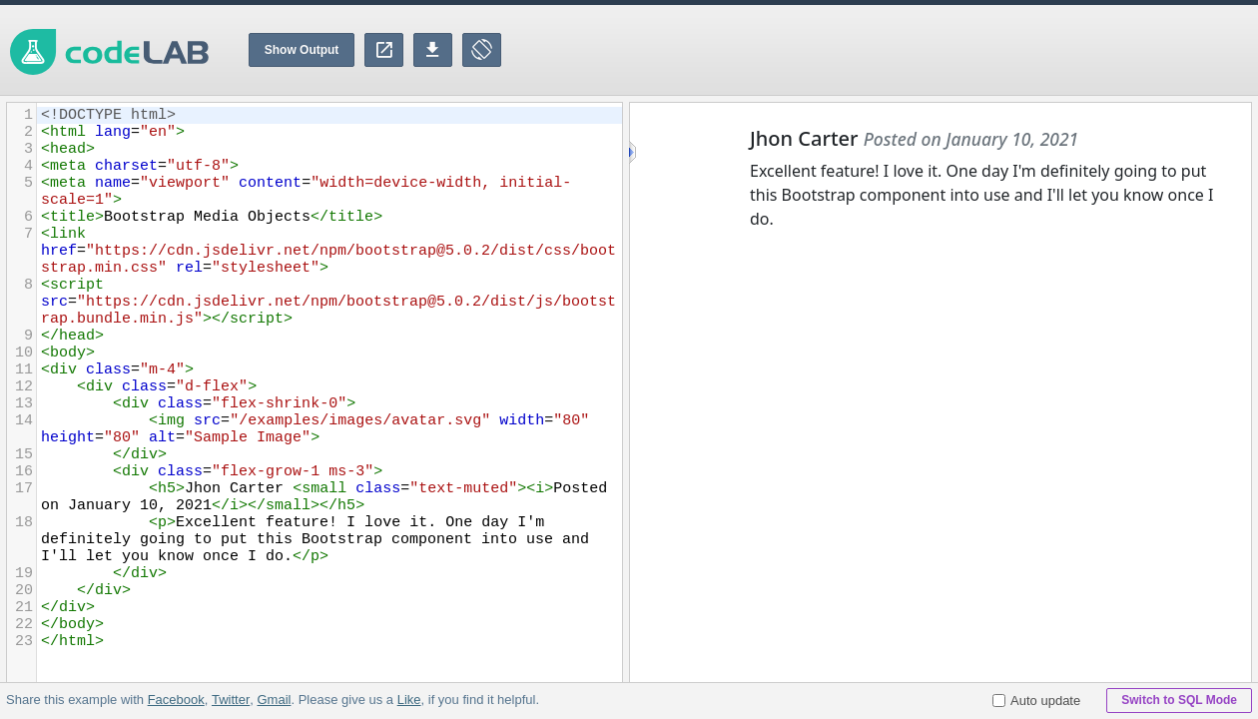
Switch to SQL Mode (1179, 700)
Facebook (176, 699)
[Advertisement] (894, 50)
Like (408, 699)
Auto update (1036, 700)
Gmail (274, 699)
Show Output (302, 50)
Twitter (231, 699)
